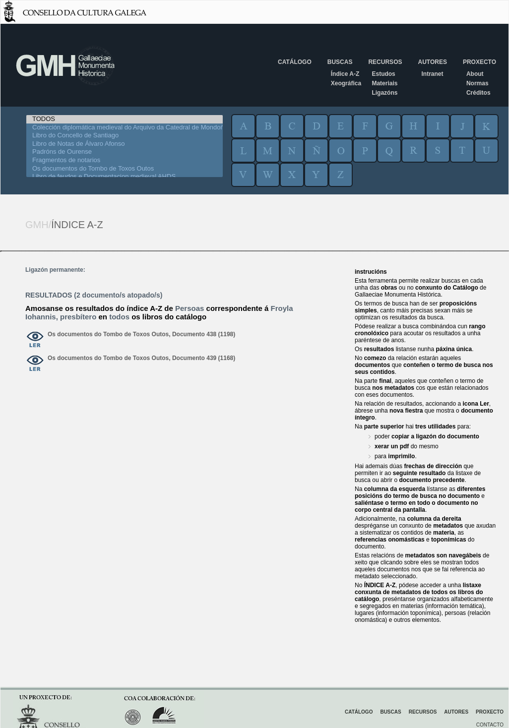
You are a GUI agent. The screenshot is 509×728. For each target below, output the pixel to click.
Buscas (340, 62)
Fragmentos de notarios (124, 160)
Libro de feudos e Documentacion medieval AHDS (124, 177)
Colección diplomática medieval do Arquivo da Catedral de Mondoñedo (124, 127)
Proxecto (479, 62)
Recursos (385, 62)
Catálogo (295, 62)
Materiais (384, 83)
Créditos (478, 92)
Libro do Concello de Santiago (124, 135)
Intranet (432, 73)
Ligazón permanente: (55, 269)
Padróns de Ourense (124, 152)
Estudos (383, 73)
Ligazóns (384, 92)
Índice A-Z (345, 73)
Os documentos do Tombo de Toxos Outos (124, 169)
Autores (432, 62)
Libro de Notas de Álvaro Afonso (124, 144)
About (475, 73)
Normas (477, 83)
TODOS (124, 119)
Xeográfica (346, 83)
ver (35, 340)
